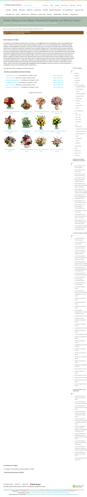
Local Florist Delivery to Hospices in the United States (80, 454)
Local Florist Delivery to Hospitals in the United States (80, 398)
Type (76, 125)
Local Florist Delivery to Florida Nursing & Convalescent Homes (80, 279)
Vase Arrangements (80, 133)
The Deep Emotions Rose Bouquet (11, 111)
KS (60, 494)
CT (41, 494)
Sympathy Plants (80, 96)
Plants (77, 140)
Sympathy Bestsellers (81, 86)
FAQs (26, 5)
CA (36, 494)
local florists (20, 491)
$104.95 (42, 133)
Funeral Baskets (79, 89)
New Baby (22, 10)
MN (77, 494)
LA (64, 494)
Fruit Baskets (79, 138)
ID (52, 494)
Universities (72, 5)
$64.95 (41, 113)
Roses (77, 136)
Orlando (32, 492)
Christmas (65, 14)
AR (33, 494)
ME (67, 494)
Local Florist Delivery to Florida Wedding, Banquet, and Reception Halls (81, 269)
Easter (18, 14)
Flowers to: (45, 5)
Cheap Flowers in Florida (80, 375)
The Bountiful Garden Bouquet (41, 149)
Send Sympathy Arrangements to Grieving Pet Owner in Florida (81, 312)
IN (56, 494)
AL (27, 494)
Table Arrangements (80, 93)
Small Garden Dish (26, 131)
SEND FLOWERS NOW (58, 75)
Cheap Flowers (74, 14)
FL (45, 494)
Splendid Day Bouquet (10, 149)
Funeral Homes (64, 5)
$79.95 (10, 151)
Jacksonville (46, 492)
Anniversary (37, 10)
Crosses (78, 103)
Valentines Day (78, 146)
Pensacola (52, 492)
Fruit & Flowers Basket (26, 111)
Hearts (77, 107)
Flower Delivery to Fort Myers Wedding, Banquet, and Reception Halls (80, 196)
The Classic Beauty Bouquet (57, 149)
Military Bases (49, 491)
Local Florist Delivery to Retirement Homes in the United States (80, 442)
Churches (79, 5)
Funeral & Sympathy (55, 10)
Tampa (41, 492)
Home (4, 29)
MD (69, 494)
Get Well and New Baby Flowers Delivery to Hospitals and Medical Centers (24, 486)
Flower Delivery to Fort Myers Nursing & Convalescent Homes (80, 206)
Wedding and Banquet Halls (59, 491)
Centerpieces (79, 126)
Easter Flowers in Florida (80, 369)
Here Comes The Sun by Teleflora (42, 131)
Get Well (45, 10)
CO (38, 494)
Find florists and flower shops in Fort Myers (14, 472)
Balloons (78, 143)
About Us (17, 484)
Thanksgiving (57, 14)
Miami (36, 492)
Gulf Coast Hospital (10, 77)
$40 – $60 (78, 115)
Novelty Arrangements (81, 131)
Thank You (30, 10)
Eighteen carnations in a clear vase (58, 131)
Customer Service (8, 484)
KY (62, 494)
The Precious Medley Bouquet (10, 131)
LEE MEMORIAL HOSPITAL (11, 75)
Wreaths (78, 100)
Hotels (51, 5)
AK (29, 494)
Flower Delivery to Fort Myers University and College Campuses (80, 179)
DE (43, 494)
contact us (8, 33)
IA (58, 494)
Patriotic (49, 14)
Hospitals (57, 5)
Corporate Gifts (79, 10)
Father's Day (41, 14)
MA (72, 494)
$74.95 (11, 113)
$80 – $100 (78, 119)
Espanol (30, 5)
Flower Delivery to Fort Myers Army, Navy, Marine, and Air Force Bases (81, 185)
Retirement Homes (29, 491)
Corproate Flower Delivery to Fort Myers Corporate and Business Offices (81, 227)
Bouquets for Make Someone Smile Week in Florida (80, 320)
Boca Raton (65, 492)
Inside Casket (79, 98)
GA (47, 494)
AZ (31, 494)
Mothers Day (25, 14)
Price (76, 113)
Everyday (8, 10)
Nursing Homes (37, 491)
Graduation (33, 14)
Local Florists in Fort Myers (11, 465)
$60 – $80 (78, 117)
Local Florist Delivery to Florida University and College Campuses (80, 252)
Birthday (15, 10)
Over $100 (78, 122)
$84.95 (26, 113)
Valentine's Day (10, 14)
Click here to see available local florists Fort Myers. (17, 71)
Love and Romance (67, 10)
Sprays (77, 91)
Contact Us (25, 484)
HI (49, 494)
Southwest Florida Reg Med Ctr (13, 80)
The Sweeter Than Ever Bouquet (41, 111)
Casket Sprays (79, 105)
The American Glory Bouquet (26, 149)
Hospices (44, 491)
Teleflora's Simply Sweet (56, 111)
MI (74, 494)
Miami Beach (59, 492)
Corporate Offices (70, 491)
